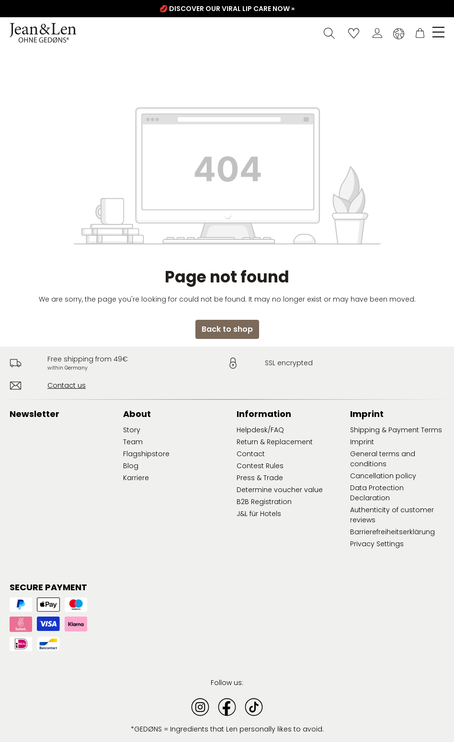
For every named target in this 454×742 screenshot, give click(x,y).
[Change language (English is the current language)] (399, 33)
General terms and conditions (382, 459)
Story (131, 430)
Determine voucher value (280, 490)
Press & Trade (260, 478)
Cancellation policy (383, 476)
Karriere (136, 478)
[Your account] (377, 33)
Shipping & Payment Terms (396, 430)
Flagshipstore (146, 454)
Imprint (362, 442)
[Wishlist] (353, 33)
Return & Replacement (275, 442)
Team (133, 442)
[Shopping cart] (420, 33)
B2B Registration (264, 501)
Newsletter (34, 414)
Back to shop (227, 329)
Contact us (66, 385)
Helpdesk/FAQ (260, 430)
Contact (251, 454)
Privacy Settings (377, 544)
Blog (130, 466)
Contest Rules (260, 466)
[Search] (329, 33)
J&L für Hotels (259, 513)
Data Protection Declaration (377, 493)
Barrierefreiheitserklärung (392, 532)
